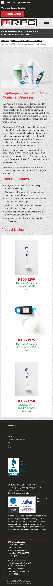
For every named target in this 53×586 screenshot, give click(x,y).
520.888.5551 (25, 2)
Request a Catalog (12, 14)
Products (5, 40)
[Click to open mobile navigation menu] (46, 22)
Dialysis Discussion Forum (18, 440)
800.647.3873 (11, 2)
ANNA (10, 445)
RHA (9, 448)
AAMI (10, 437)
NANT (10, 442)
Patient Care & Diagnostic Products (26, 40)
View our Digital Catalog (13, 8)
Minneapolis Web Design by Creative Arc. (20, 583)
